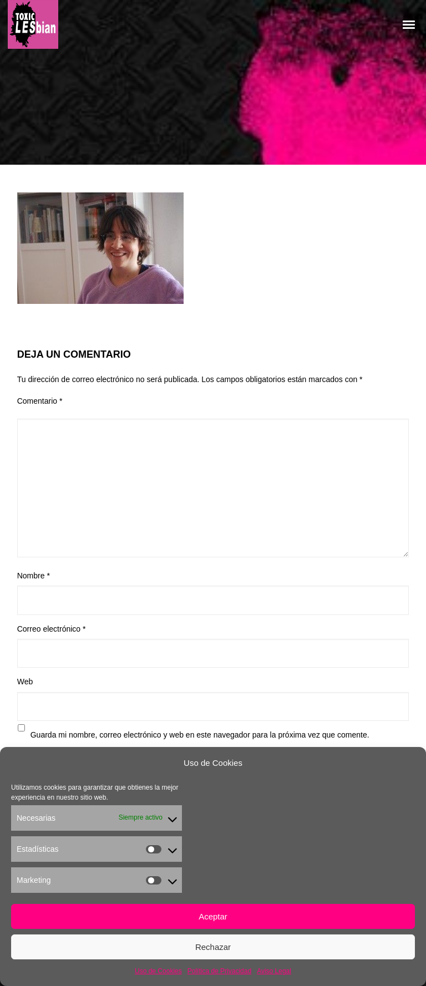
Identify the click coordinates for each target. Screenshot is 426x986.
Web (25, 681)
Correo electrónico (51, 628)
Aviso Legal (274, 971)
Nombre (33, 575)
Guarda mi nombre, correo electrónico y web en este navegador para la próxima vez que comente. (200, 734)
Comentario (40, 401)
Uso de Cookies (158, 971)
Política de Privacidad (219, 971)
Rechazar (213, 947)
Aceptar (213, 916)
